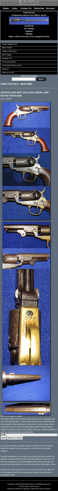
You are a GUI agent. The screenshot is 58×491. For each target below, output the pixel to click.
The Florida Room (9, 62)
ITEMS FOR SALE (9, 51)
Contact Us (26, 8)
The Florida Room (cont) (11, 65)
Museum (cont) (8, 73)
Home (5, 8)
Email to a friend (15, 438)
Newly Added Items (9, 44)
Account (50, 8)
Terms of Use (34, 486)
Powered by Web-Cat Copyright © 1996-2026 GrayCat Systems (29, 489)
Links (14, 8)
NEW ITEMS (7, 48)
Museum (5, 69)
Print (4, 438)
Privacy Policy (24, 486)
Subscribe (39, 8)
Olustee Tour (7, 58)
